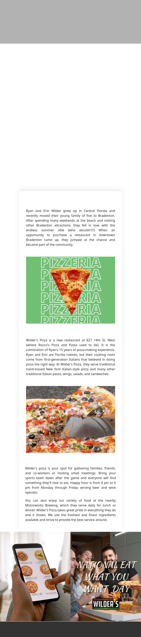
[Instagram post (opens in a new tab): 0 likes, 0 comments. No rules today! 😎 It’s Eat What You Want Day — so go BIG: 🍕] (106, 620)
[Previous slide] (6, 576)
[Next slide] (134, 576)
